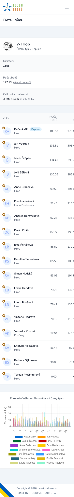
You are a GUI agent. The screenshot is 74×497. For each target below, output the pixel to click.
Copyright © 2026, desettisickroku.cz (37, 488)
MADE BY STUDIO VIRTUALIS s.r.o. (37, 493)
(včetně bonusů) (22, 82)
